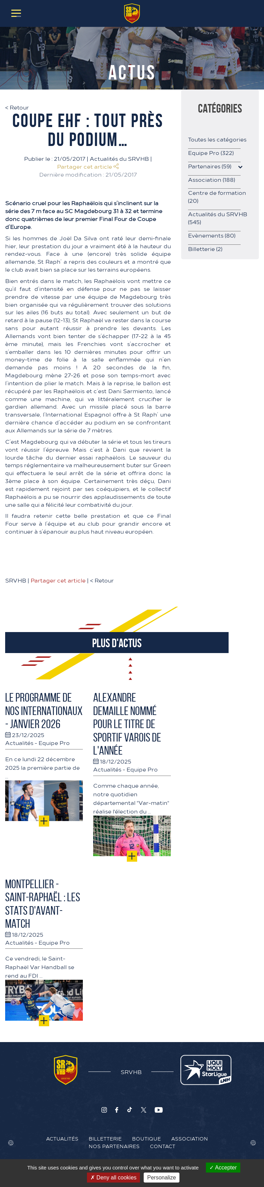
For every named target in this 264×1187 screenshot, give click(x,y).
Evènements (211, 235)
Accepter (223, 1167)
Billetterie (205, 248)
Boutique (146, 1138)
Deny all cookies (113, 1177)
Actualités (19, 742)
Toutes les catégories (217, 139)
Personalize (161, 1177)
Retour (17, 107)
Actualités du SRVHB (119, 158)
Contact (162, 1146)
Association (211, 179)
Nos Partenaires (114, 1146)
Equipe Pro (54, 742)
